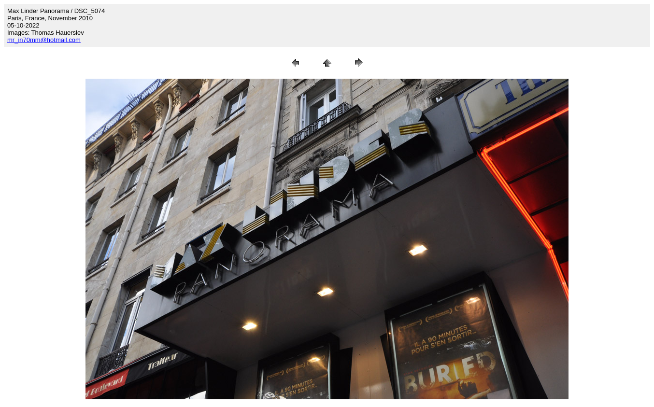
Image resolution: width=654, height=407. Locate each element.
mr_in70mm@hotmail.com (44, 39)
